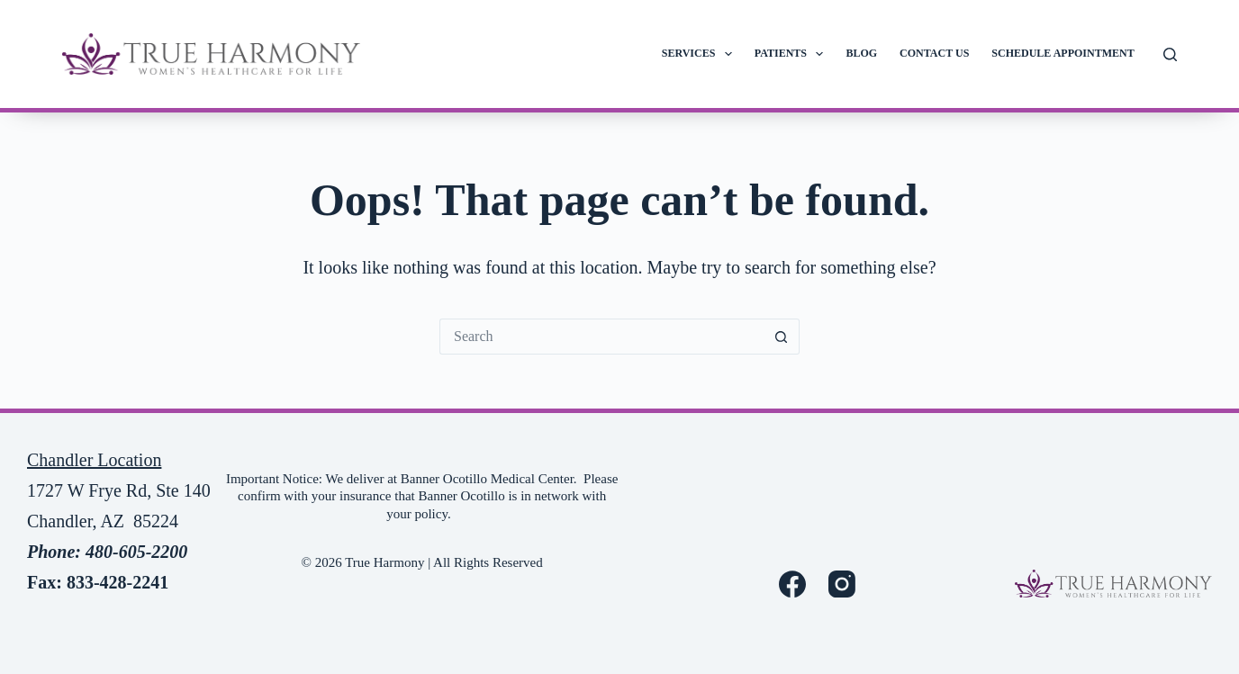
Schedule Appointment (1062, 53)
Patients (793, 54)
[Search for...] (601, 337)
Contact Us (934, 53)
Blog (861, 53)
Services (700, 54)
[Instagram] (841, 584)
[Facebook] (792, 584)
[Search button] (782, 337)
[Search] (1170, 54)
